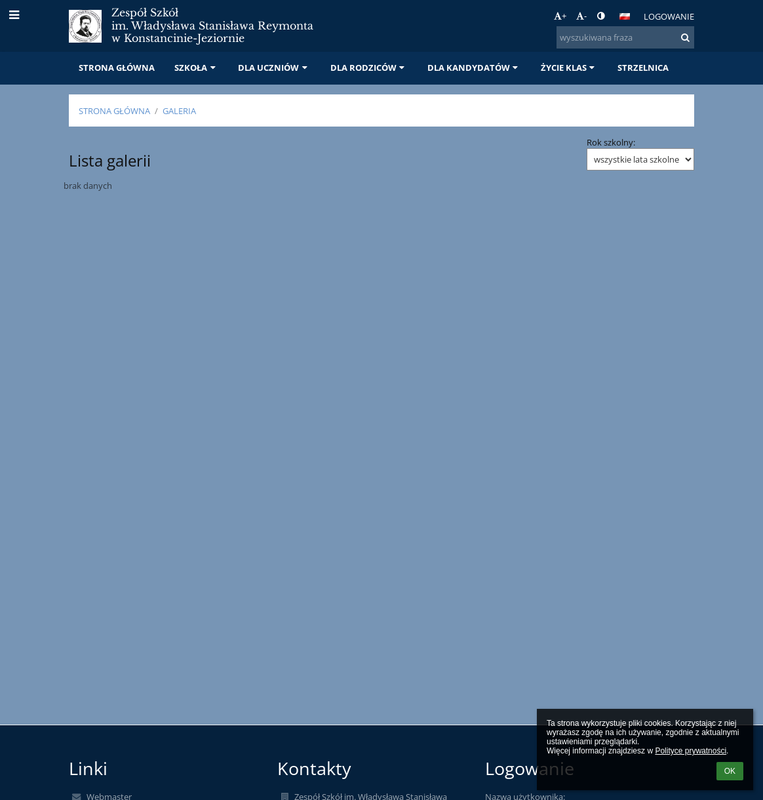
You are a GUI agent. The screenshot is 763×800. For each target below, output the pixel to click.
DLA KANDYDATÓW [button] (474, 67)
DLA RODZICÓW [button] (369, 67)
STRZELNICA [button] (643, 67)
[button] (625, 16)
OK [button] (729, 771)
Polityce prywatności (690, 750)
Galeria (179, 111)
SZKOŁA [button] (196, 67)
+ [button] (560, 16)
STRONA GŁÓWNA (114, 111)
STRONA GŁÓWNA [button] (117, 67)
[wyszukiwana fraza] (625, 37)
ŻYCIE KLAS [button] (569, 67)
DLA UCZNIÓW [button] (274, 67)
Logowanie (669, 16)
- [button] (581, 16)
